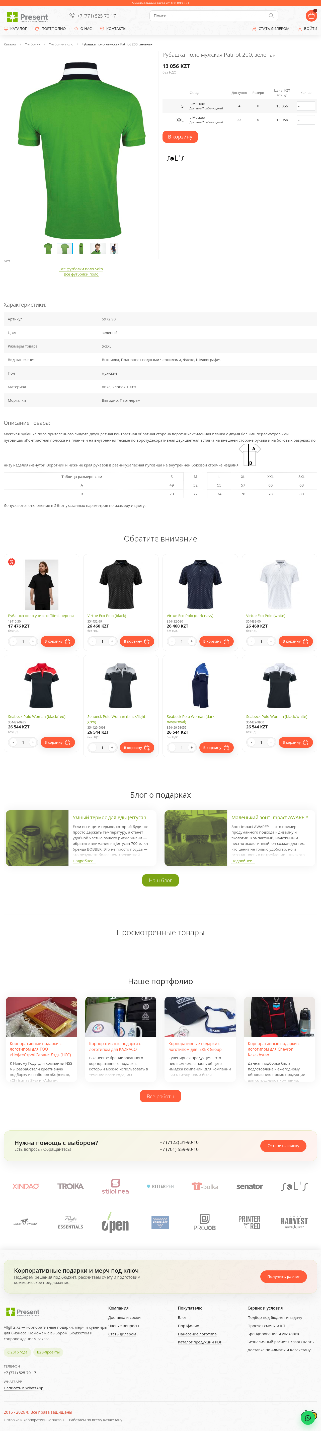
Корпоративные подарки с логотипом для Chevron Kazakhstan (274, 1049)
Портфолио (188, 1325)
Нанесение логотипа (197, 1333)
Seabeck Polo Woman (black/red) (36, 716)
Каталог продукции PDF (200, 1341)
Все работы (160, 1096)
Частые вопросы (123, 1325)
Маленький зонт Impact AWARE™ (269, 817)
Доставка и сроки (124, 1317)
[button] (149, 60)
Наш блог (160, 880)
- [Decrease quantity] (13, 641)
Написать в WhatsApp (23, 1387)
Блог (182, 1317)
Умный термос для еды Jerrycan (109, 817)
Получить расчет (283, 1276)
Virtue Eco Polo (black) (107, 615)
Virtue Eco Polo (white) (265, 615)
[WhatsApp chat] (308, 1418)
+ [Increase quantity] (33, 641)
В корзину (180, 136)
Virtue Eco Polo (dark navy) (190, 615)
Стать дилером (122, 1333)
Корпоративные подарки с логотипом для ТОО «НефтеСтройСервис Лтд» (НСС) (40, 1049)
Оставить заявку (283, 1145)
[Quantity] (23, 641)
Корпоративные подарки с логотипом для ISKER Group (195, 1046)
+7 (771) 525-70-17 (96, 16)
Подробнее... (84, 860)
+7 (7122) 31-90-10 (179, 1142)
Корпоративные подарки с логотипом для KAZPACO (115, 1046)
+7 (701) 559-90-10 (179, 1149)
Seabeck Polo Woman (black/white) (276, 716)
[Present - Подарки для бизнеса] (29, 15)
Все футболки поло (81, 274)
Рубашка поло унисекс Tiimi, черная (41, 615)
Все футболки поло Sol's (81, 268)
